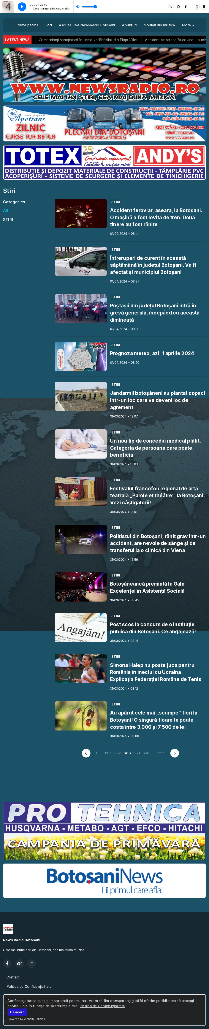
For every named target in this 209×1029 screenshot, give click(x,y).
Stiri (48, 25)
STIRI (8, 219)
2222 (161, 753)
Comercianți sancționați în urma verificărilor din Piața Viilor (103, 40)
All (5, 210)
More (188, 25)
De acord (17, 1012)
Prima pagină (27, 25)
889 (136, 753)
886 (108, 753)
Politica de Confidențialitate (102, 1006)
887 (117, 753)
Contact (13, 977)
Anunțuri (129, 25)
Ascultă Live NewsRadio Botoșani (87, 25)
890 (146, 753)
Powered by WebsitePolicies (26, 1019)
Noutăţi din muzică (159, 25)
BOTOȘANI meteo (104, 782)
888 (127, 753)
